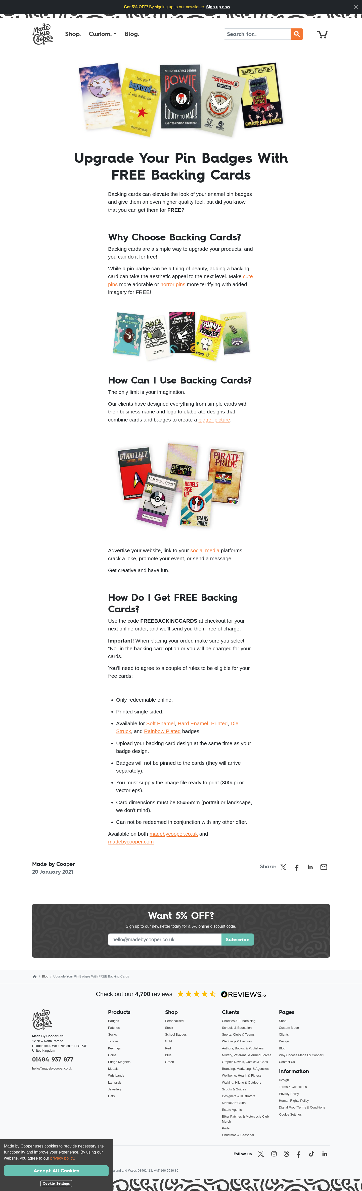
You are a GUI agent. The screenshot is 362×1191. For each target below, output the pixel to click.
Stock (169, 1028)
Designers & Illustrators (238, 1096)
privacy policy (62, 1158)
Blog (45, 976)
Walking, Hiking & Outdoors (241, 1082)
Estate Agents (232, 1110)
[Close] (356, 7)
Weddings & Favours (237, 1041)
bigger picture (214, 419)
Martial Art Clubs (234, 1103)
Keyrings (114, 1048)
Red (168, 1048)
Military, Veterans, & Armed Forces (246, 1055)
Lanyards (114, 1082)
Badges (113, 1021)
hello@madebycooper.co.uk (52, 1068)
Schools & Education (237, 1028)
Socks (112, 1034)
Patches (114, 1028)
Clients (284, 1034)
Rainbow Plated (162, 731)
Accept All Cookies (56, 1170)
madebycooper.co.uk (174, 834)
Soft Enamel (160, 723)
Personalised (174, 1021)
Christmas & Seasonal (238, 1135)
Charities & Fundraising (238, 1021)
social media (204, 550)
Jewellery (114, 1089)
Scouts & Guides (234, 1089)
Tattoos (113, 1041)
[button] (103, 33)
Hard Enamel (193, 723)
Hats (111, 1096)
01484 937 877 (52, 1059)
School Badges (176, 1034)
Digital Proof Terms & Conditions (302, 1107)
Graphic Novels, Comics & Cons (245, 1062)
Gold (168, 1041)
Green (169, 1062)
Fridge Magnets (119, 1062)
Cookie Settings (290, 1114)
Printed (219, 723)
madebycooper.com (131, 841)
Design (284, 1041)
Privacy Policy (289, 1094)
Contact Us (287, 1062)
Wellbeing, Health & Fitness (241, 1075)
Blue (168, 1055)
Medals (113, 1069)
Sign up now (218, 7)
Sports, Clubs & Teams (238, 1034)
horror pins (172, 284)
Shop (283, 1021)
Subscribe (238, 939)
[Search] (257, 34)
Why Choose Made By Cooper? (301, 1055)
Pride (226, 1128)
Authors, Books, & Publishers (243, 1048)
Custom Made (289, 1028)
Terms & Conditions (293, 1087)
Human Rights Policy (294, 1100)
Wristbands (116, 1075)
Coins (112, 1055)
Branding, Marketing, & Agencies (245, 1069)
